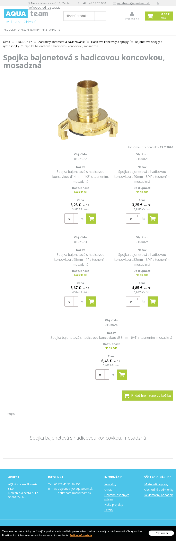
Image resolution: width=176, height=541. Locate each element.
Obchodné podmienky (158, 490)
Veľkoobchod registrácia (45, 7)
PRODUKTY (10, 29)
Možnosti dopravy (156, 484)
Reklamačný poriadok (158, 495)
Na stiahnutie (51, 29)
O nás (108, 490)
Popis (11, 414)
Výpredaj (23, 29)
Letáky (108, 510)
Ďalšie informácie (81, 535)
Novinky (35, 29)
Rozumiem (161, 533)
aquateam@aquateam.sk (133, 3)
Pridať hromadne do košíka (147, 396)
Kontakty (110, 484)
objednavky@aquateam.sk (75, 488)
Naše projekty (113, 505)
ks (82, 218)
